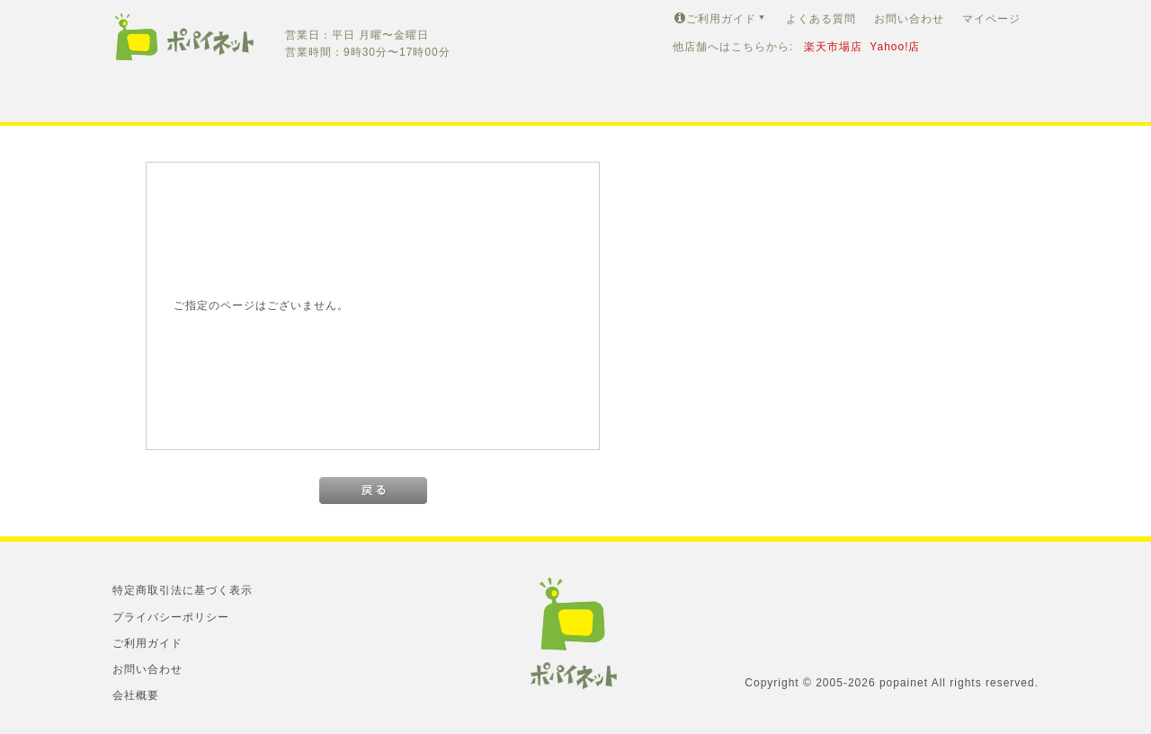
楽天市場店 (833, 46)
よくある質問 (821, 19)
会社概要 (135, 695)
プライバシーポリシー (170, 617)
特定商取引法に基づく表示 (182, 590)
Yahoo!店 (895, 46)
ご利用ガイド (721, 19)
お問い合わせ (909, 19)
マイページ (991, 19)
